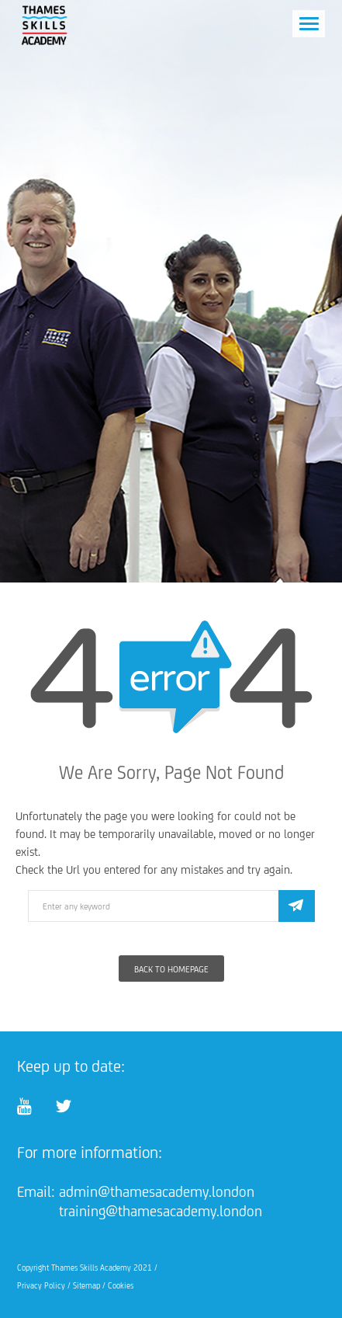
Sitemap (86, 1285)
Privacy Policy (41, 1285)
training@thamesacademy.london (160, 1210)
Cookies (120, 1285)
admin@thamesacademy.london (156, 1191)
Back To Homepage (171, 969)
